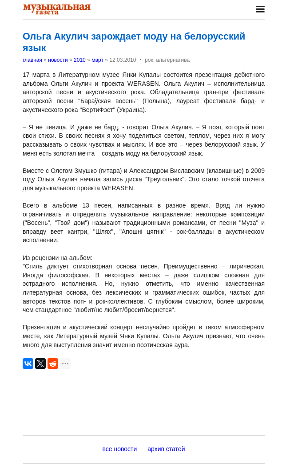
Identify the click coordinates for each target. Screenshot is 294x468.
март (97, 60)
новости (58, 60)
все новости (120, 448)
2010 (80, 60)
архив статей (166, 448)
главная (32, 60)
